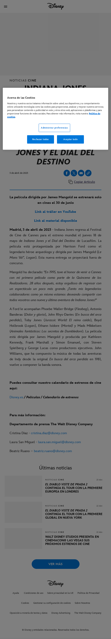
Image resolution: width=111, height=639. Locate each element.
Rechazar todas (40, 139)
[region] (55, 119)
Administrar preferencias (54, 128)
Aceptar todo (70, 139)
